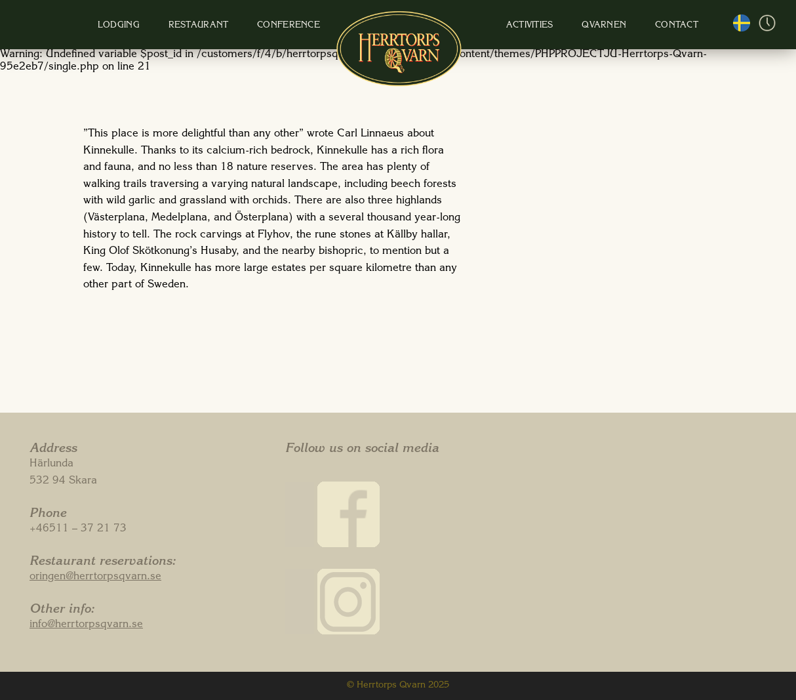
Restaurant (227, 26)
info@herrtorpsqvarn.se (86, 625)
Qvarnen (568, 26)
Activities (506, 26)
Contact (627, 26)
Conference (304, 26)
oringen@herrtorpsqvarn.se (95, 577)
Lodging (160, 26)
